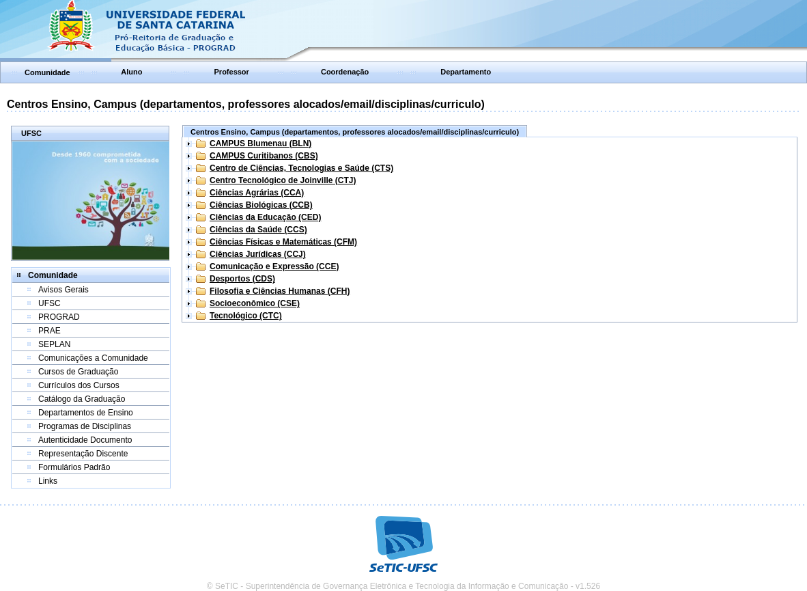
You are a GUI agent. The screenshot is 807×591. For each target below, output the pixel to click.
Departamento (465, 72)
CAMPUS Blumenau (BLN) (260, 143)
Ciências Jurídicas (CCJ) (258, 254)
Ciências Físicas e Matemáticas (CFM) (283, 242)
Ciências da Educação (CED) (265, 217)
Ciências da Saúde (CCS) (258, 229)
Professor (231, 72)
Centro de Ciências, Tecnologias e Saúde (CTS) (301, 168)
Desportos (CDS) (242, 279)
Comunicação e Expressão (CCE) (274, 266)
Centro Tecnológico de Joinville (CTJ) (283, 180)
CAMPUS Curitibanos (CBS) (264, 156)
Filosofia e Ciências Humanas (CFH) (280, 291)
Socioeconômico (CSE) (255, 303)
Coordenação (345, 72)
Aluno (131, 72)
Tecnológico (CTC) (246, 315)
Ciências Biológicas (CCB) (261, 205)
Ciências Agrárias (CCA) (257, 192)
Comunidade (47, 72)
